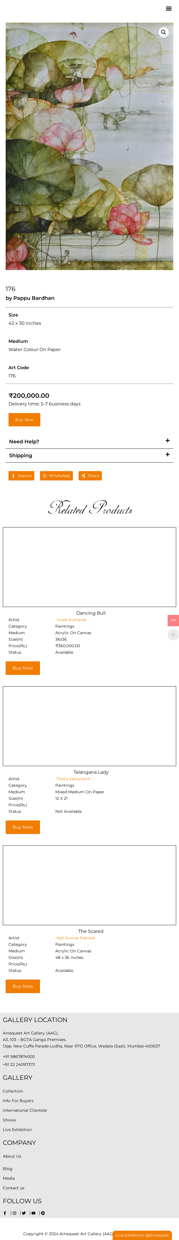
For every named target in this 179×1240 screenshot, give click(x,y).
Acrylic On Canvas (73, 632)
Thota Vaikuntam (72, 778)
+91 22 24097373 (19, 1064)
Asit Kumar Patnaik (75, 937)
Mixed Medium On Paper (79, 791)
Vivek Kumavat (71, 619)
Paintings (64, 626)
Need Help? (24, 442)
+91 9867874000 (19, 1056)
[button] (168, 8)
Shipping (20, 455)
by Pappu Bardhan (30, 298)
